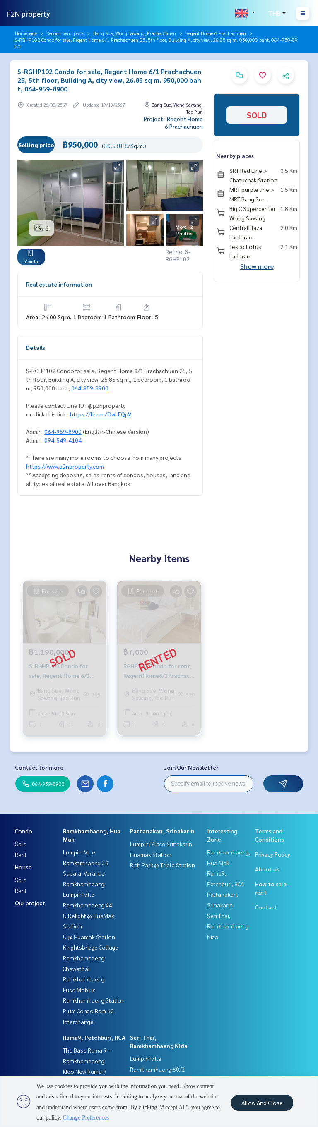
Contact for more (39, 767)
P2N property (28, 13)
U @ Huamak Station (89, 936)
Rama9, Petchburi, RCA (94, 1037)
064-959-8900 (89, 388)
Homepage (26, 33)
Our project (30, 903)
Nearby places (235, 155)
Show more (257, 266)
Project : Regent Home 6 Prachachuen (173, 122)
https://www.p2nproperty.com (65, 466)
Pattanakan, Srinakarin (162, 831)
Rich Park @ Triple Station (162, 865)
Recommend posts (65, 33)
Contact (266, 907)
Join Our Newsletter (191, 767)
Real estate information (59, 284)
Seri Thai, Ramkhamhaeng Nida (227, 926)
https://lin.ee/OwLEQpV (100, 414)
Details (35, 347)
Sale (20, 843)
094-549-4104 (63, 440)
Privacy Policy (272, 854)
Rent (21, 854)
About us (267, 869)
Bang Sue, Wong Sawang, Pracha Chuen (134, 33)
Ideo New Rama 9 (84, 1071)
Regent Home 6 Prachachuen (216, 33)
